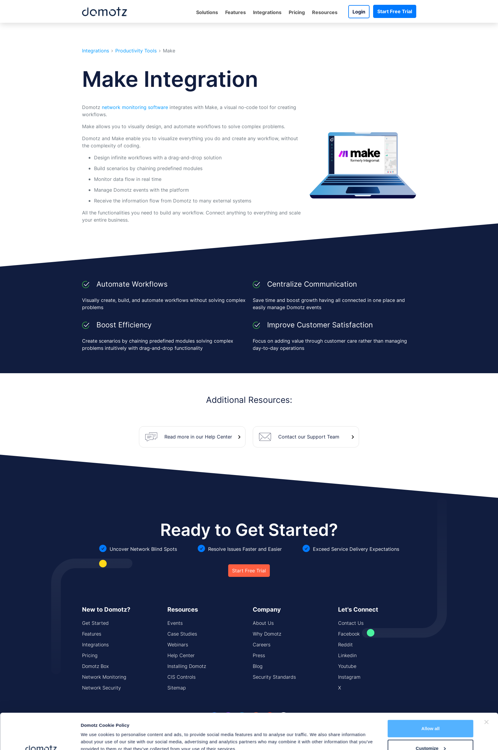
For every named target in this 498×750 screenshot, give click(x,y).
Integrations (267, 12)
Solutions (207, 12)
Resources (324, 12)
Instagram (349, 677)
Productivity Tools (136, 51)
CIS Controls (181, 677)
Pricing (297, 12)
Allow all (430, 694)
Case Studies (182, 633)
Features (235, 12)
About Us (263, 623)
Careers (261, 644)
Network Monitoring (104, 677)
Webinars (177, 644)
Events (175, 623)
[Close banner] (487, 688)
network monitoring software (135, 107)
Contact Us (351, 623)
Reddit (345, 644)
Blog (258, 666)
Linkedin (347, 655)
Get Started (95, 623)
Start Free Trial (394, 11)
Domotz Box (95, 666)
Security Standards (274, 677)
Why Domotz (267, 633)
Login (358, 11)
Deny (430, 734)
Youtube (347, 666)
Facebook (349, 633)
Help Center (181, 655)
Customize (431, 714)
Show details (95, 731)
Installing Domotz (186, 666)
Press (259, 655)
